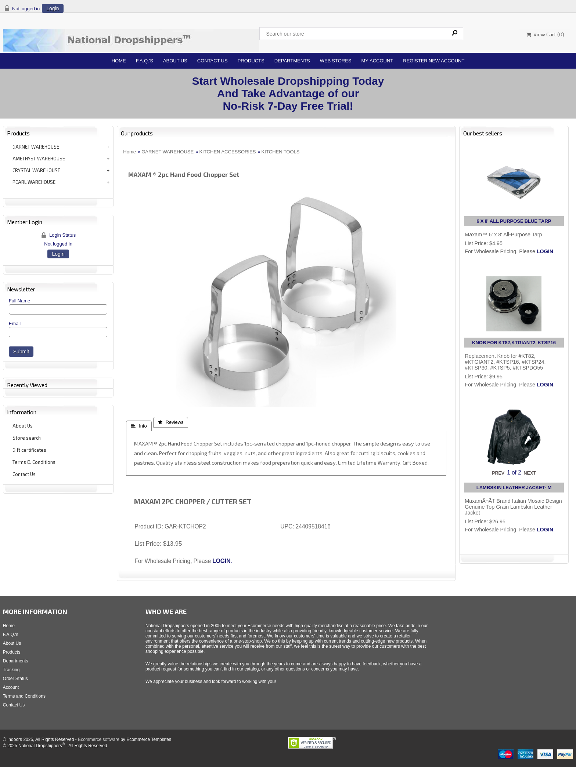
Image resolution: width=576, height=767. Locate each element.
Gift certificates (29, 450)
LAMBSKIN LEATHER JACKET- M (513, 487)
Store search (26, 438)
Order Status (15, 678)
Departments (292, 60)
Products (251, 60)
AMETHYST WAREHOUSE (38, 158)
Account (11, 687)
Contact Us (212, 60)
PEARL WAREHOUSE (33, 182)
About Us (175, 60)
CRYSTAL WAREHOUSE (36, 170)
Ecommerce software (98, 739)
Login (52, 8)
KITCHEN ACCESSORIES (227, 151)
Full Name (19, 300)
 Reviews (171, 422)
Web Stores (336, 60)
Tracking (11, 669)
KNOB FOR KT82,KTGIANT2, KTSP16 (514, 342)
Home (119, 60)
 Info (139, 426)
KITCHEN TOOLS (281, 151)
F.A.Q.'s (144, 60)
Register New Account (433, 60)
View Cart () (545, 34)
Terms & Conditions (33, 462)
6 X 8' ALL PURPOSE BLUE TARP (514, 221)
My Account (377, 60)
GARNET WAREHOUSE (35, 147)
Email (15, 323)
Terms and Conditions (24, 696)
